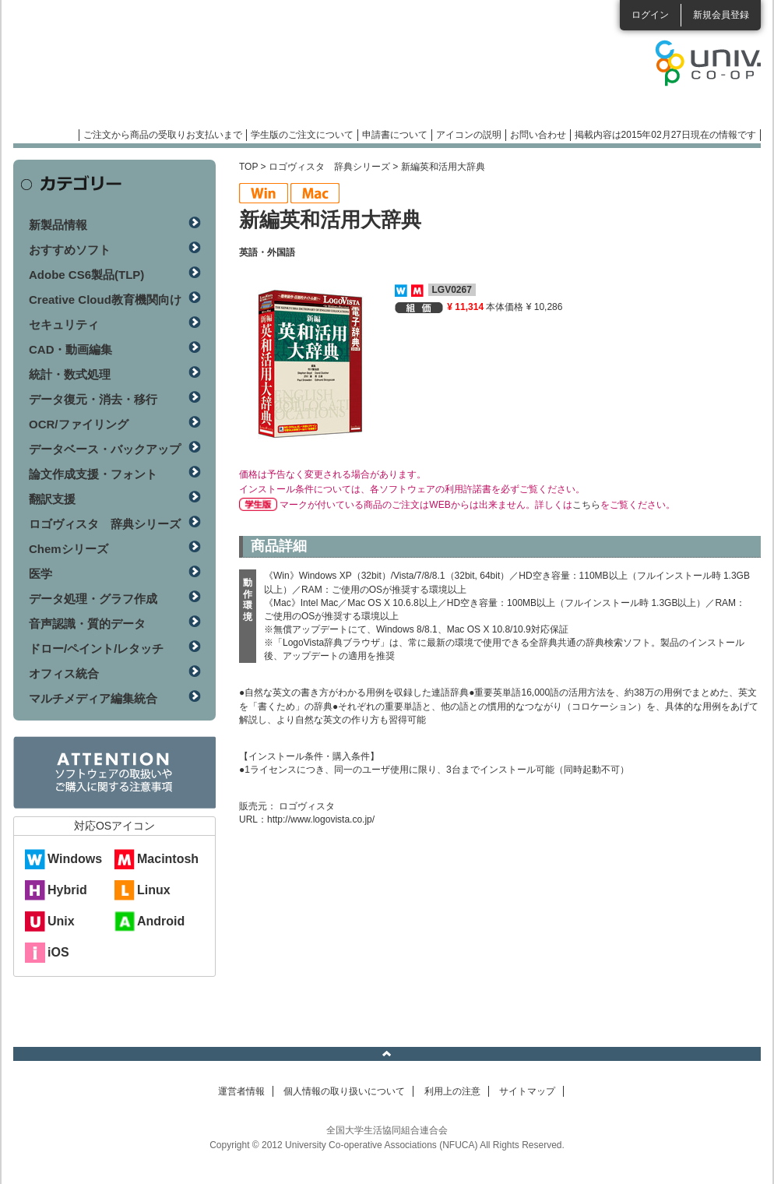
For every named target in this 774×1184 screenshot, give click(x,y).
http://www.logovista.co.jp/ (321, 819)
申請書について (394, 134)
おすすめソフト (70, 249)
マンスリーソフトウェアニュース (178, 70)
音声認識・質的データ (87, 623)
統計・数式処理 (70, 374)
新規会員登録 (721, 14)
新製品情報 (58, 224)
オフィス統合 (64, 673)
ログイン (650, 14)
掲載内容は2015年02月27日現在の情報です (665, 134)
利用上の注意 (452, 1091)
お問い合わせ (538, 134)
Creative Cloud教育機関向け (105, 299)
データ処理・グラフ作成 (93, 598)
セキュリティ (64, 324)
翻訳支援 (52, 499)
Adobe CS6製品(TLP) (86, 274)
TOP (248, 166)
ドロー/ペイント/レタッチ (96, 648)
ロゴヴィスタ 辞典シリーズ (329, 166)
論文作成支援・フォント (93, 474)
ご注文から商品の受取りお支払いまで (162, 134)
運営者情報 (241, 1091)
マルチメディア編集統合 (93, 698)
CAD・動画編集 (71, 349)
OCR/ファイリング (78, 424)
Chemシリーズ (68, 548)
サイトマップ (527, 1091)
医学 (40, 573)
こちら (586, 504)
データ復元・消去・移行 (93, 399)
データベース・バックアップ (105, 449)
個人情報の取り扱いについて (344, 1091)
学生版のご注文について (302, 134)
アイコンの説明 (468, 134)
